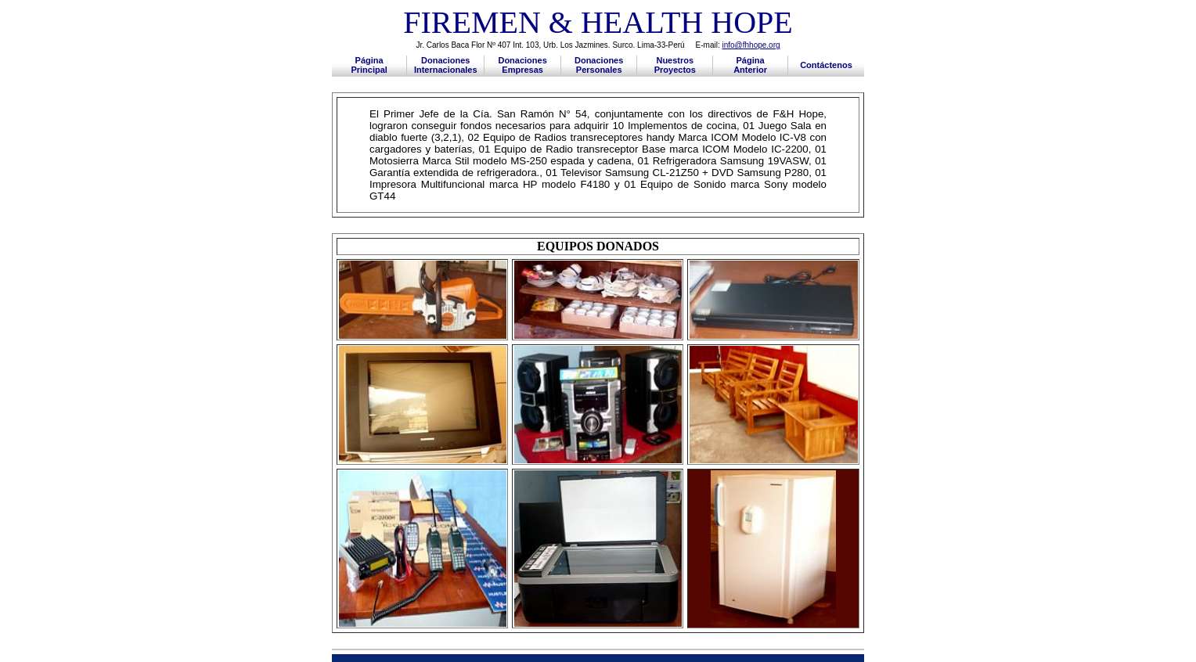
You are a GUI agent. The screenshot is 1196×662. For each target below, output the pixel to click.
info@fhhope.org (751, 45)
